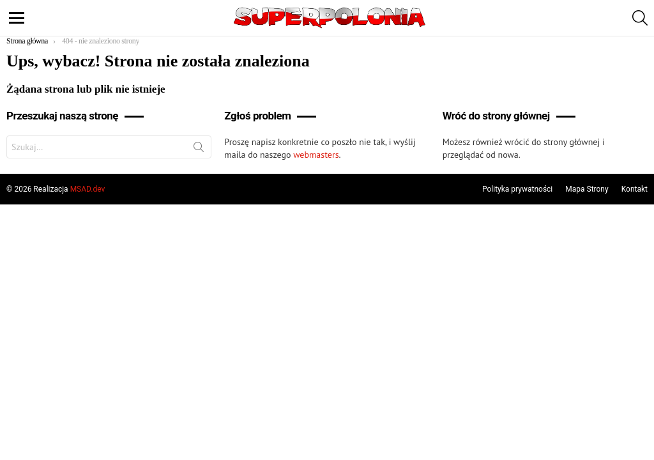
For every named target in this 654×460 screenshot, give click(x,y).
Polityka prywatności (517, 189)
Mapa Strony (586, 189)
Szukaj (198, 149)
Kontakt (634, 189)
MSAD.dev (87, 189)
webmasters (315, 154)
